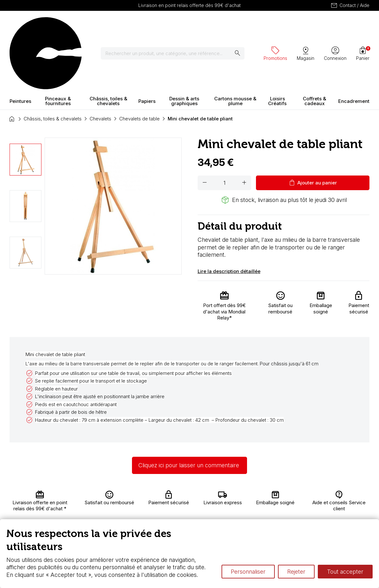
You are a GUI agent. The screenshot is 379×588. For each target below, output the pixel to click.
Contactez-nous (348, 501)
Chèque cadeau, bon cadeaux (190, 511)
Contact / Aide (349, 5)
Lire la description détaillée (229, 215)
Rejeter (296, 571)
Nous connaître (131, 508)
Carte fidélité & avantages (188, 499)
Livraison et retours (127, 499)
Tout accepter (345, 571)
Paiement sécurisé (125, 517)
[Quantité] (224, 126)
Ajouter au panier (312, 126)
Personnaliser (248, 571)
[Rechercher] (176, 25)
